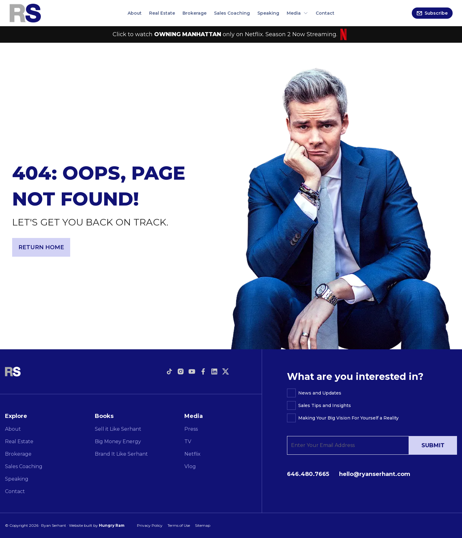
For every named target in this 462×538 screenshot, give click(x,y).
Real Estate (162, 13)
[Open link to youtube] (192, 371)
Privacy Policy (150, 525)
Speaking (268, 13)
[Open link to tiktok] (169, 371)
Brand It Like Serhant (121, 454)
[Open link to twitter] (225, 371)
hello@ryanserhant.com (374, 474)
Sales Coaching (232, 13)
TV (187, 441)
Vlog (190, 466)
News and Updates (319, 393)
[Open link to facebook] (203, 371)
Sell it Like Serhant (118, 429)
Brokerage (194, 13)
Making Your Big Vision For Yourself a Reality (348, 418)
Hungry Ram (111, 525)
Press (191, 429)
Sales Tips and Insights (324, 405)
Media (297, 13)
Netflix (192, 454)
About (135, 13)
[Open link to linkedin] (214, 371)
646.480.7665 (308, 474)
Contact (325, 13)
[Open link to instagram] (180, 371)
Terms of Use (179, 525)
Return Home (41, 247)
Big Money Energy (118, 441)
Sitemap (202, 525)
